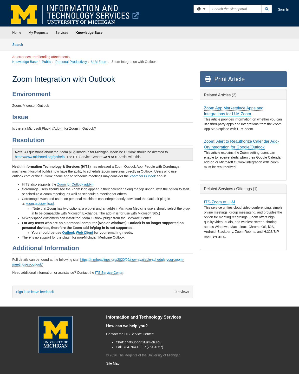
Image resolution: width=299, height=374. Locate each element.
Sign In (283, 9)
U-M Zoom (99, 62)
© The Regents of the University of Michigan (143, 355)
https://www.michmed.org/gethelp (40, 157)
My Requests (38, 32)
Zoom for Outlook (143, 176)
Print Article (224, 79)
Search (19, 44)
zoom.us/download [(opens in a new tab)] (40, 204)
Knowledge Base (89, 32)
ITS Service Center (109, 272)
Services (61, 32)
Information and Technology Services (143, 317)
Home (16, 32)
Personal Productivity (71, 62)
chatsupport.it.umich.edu (143, 342)
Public (46, 62)
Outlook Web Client (77, 232)
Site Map (112, 363)
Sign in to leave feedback (35, 292)
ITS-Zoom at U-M (219, 202)
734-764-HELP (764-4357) (143, 347)
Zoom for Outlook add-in (75, 184)
